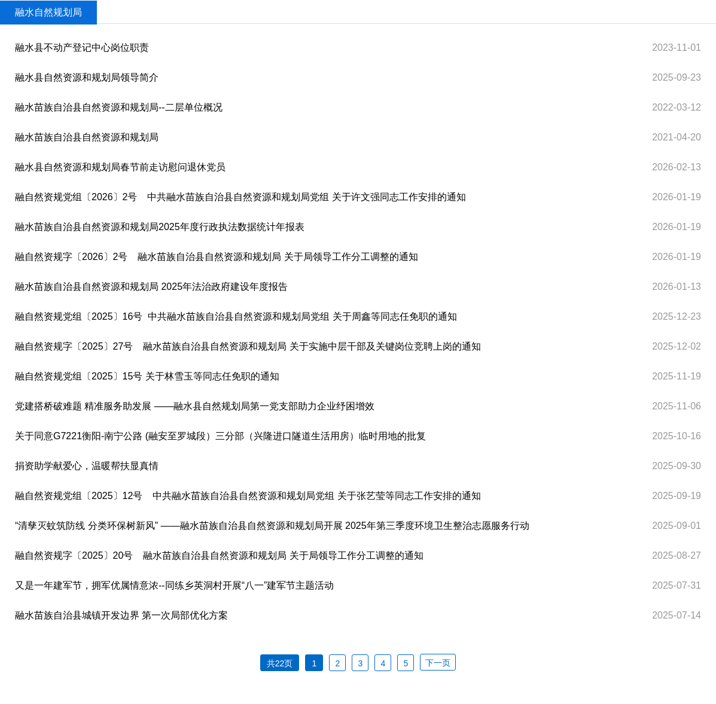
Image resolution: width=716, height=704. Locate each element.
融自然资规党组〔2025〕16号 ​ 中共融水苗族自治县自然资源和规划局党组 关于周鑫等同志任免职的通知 (236, 316)
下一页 (437, 663)
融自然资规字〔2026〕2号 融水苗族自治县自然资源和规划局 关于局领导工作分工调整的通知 (216, 257)
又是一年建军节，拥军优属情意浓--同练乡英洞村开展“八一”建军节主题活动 (174, 585)
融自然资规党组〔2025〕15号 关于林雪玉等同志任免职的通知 (147, 376)
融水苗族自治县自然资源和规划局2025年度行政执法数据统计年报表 (159, 227)
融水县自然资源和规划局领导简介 (87, 77)
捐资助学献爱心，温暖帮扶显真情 (87, 466)
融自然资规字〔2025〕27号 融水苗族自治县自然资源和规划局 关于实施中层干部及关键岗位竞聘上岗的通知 (248, 346)
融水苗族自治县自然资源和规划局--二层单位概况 (119, 107)
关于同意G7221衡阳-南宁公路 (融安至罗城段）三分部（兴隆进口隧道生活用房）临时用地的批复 (220, 436)
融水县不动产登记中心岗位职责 (82, 47)
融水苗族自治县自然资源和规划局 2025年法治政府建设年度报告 (151, 286)
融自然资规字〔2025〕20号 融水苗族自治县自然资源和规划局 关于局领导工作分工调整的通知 (219, 555)
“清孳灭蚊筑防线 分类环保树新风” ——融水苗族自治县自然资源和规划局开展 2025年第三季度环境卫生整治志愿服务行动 (272, 526)
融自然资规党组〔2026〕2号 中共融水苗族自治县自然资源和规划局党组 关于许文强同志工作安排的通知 (240, 197)
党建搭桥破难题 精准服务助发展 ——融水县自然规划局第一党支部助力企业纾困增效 (194, 406)
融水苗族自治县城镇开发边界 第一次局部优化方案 (121, 615)
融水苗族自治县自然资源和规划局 (87, 137)
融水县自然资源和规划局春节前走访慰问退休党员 (120, 167)
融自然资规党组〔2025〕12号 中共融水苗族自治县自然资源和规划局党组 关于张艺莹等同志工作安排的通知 (248, 496)
